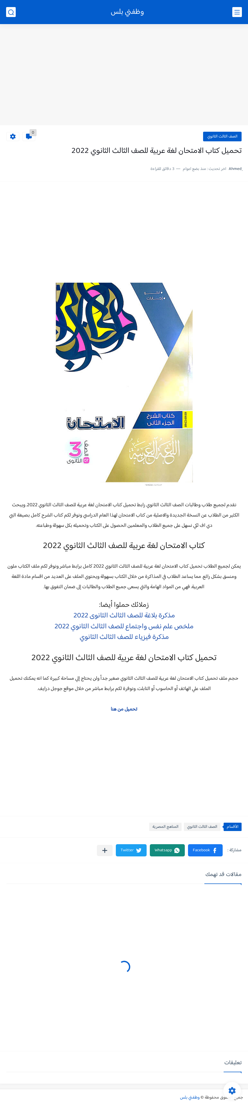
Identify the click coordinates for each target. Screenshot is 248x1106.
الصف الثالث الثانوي (222, 136)
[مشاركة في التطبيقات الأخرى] (105, 850)
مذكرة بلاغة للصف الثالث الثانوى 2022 (124, 616)
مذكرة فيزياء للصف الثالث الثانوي (124, 637)
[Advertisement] (124, 75)
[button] (205, 850)
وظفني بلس (127, 12)
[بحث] (11, 12)
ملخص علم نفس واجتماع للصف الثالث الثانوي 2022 (124, 627)
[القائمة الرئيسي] (237, 12)
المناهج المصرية (165, 826)
